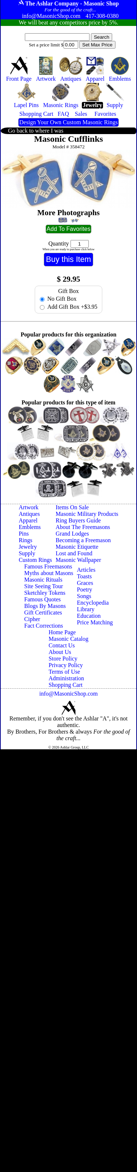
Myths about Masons (48, 573)
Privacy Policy (66, 665)
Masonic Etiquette (77, 547)
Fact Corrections (43, 626)
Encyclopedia (93, 603)
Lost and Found (74, 553)
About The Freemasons (83, 527)
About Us (60, 652)
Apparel (28, 520)
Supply (27, 553)
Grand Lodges (72, 533)
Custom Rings (35, 560)
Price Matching (95, 622)
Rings (25, 540)
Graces (85, 583)
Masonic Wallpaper (78, 560)
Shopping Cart (66, 685)
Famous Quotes (42, 599)
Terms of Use (64, 672)
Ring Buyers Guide (78, 520)
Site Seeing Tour (43, 586)
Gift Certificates (43, 612)
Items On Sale (72, 507)
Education (89, 616)
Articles (86, 570)
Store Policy (63, 658)
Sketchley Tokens (44, 593)
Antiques (29, 514)
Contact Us (62, 645)
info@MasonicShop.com (68, 693)
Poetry (84, 589)
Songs (84, 596)
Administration (66, 678)
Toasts (84, 576)
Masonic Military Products (87, 514)
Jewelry (28, 547)
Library (86, 609)
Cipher (32, 619)
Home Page (62, 632)
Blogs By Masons (45, 606)
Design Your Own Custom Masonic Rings (68, 122)
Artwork (28, 507)
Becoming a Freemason (83, 540)
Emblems (30, 527)
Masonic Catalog (68, 639)
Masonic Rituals (43, 580)
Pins (24, 533)
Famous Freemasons (48, 566)
